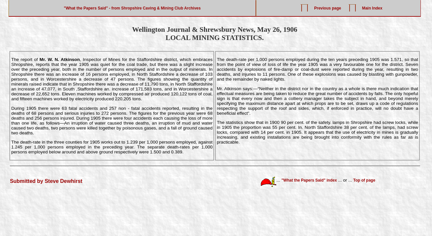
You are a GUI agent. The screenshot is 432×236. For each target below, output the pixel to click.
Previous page (327, 8)
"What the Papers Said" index (309, 180)
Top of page (364, 180)
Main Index (372, 8)
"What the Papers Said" (86, 8)
